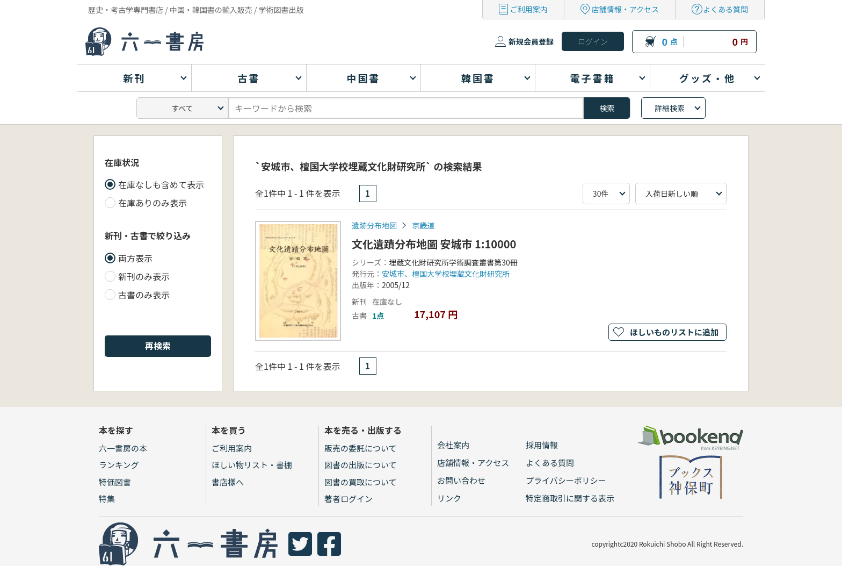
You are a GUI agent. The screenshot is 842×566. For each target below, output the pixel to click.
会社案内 (453, 444)
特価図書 (115, 482)
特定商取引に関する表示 (570, 498)
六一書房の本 (123, 448)
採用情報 (542, 444)
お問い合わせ (461, 480)
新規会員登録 (531, 41)
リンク (449, 498)
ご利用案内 (529, 9)
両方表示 (135, 258)
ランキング (119, 464)
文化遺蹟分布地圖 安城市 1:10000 (434, 244)
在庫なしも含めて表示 (161, 184)
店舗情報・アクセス (625, 9)
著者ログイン (348, 498)
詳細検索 (670, 108)
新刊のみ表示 (144, 276)
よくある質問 (725, 9)
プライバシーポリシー (566, 480)
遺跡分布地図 (374, 225)
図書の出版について (360, 464)
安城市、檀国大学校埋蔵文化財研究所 (446, 273)
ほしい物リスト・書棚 (252, 464)
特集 (107, 498)
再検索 (158, 345)
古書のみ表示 (144, 294)
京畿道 (423, 225)
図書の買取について (360, 482)
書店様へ (228, 482)
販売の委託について (360, 448)
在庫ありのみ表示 (152, 202)
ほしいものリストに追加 (674, 332)
